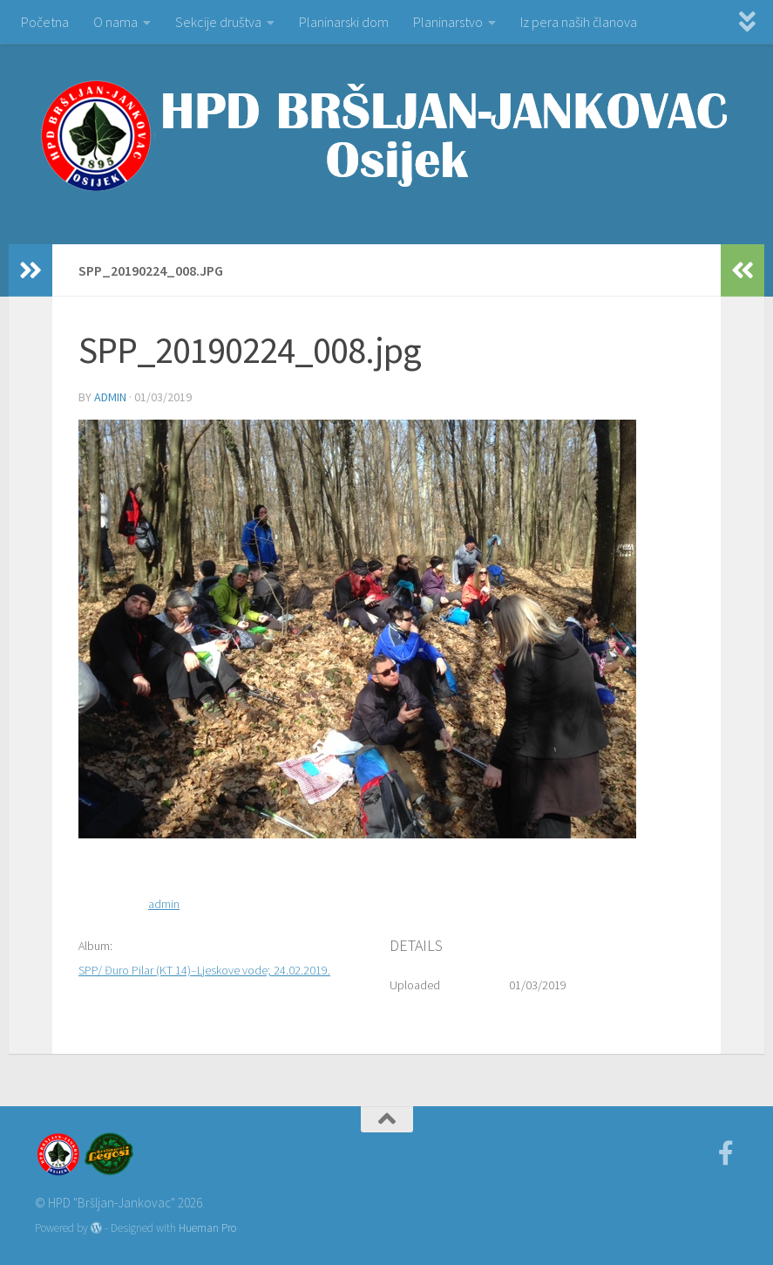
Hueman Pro (207, 1228)
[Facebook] (726, 1153)
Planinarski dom (344, 22)
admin (110, 397)
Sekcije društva (218, 22)
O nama (115, 22)
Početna (45, 22)
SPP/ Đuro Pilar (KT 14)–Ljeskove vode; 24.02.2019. (204, 970)
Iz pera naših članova (578, 22)
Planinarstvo (448, 22)
